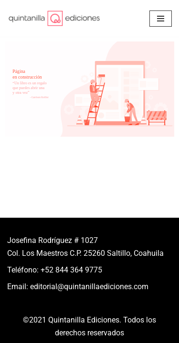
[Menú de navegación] (160, 18)
